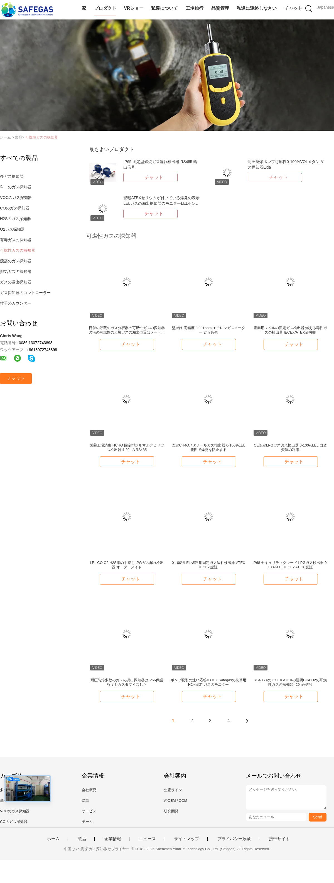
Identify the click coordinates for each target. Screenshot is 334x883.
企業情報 (112, 839)
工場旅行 (194, 8)
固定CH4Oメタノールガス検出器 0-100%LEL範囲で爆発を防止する (208, 447)
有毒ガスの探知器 (15, 240)
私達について (164, 8)
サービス (89, 811)
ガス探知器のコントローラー (25, 292)
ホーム (53, 839)
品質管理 (220, 8)
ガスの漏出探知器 (15, 282)
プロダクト (105, 8)
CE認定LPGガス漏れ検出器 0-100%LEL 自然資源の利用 (290, 447)
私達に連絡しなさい (257, 8)
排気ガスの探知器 (15, 271)
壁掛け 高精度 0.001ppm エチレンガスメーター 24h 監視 (208, 330)
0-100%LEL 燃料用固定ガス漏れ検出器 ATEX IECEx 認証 (208, 565)
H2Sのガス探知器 (15, 218)
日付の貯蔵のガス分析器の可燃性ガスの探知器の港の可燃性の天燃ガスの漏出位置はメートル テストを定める (127, 330)
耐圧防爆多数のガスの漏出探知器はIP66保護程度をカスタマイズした (126, 682)
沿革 (85, 800)
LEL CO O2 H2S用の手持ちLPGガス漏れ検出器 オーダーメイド (127, 565)
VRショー (133, 8)
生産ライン (173, 790)
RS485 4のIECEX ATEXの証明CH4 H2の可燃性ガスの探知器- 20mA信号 (290, 682)
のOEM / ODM (175, 800)
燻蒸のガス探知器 (15, 261)
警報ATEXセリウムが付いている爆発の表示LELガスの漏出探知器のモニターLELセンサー (161, 203)
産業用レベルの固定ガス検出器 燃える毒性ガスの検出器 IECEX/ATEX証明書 (290, 330)
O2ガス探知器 (12, 229)
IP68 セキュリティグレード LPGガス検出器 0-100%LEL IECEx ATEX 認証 (290, 565)
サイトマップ (186, 839)
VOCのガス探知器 (16, 197)
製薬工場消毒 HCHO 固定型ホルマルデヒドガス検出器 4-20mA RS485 (127, 447)
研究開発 (171, 811)
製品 (82, 839)
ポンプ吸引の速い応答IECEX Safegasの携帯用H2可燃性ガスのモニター (208, 682)
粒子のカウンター (15, 303)
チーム (87, 822)
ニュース (147, 839)
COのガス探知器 (14, 208)
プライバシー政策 (234, 839)
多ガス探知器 (11, 176)
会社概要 (89, 790)
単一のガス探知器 (15, 187)
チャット (293, 8)
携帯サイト (279, 839)
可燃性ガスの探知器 (41, 137)
